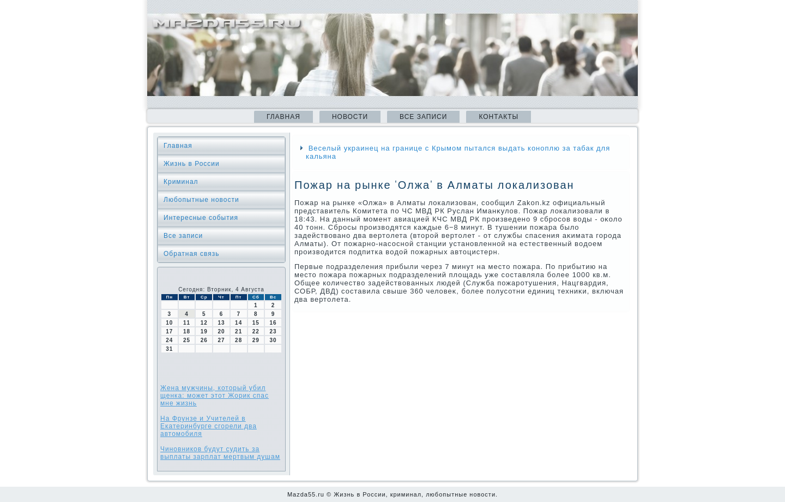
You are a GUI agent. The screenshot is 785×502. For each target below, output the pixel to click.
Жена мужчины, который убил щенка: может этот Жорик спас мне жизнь (214, 395)
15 (255, 323)
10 (169, 323)
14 (238, 323)
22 (255, 331)
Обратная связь (191, 254)
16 (273, 323)
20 (221, 331)
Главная (283, 117)
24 (169, 340)
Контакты (498, 117)
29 (255, 340)
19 (204, 331)
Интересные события (201, 218)
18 (186, 331)
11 (186, 323)
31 (169, 349)
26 (204, 340)
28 (238, 340)
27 (221, 340)
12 (204, 323)
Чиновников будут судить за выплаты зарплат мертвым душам (220, 453)
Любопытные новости (201, 200)
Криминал (181, 182)
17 (169, 331)
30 (273, 340)
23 (273, 331)
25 (186, 340)
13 (221, 323)
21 (238, 331)
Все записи (423, 117)
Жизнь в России (192, 164)
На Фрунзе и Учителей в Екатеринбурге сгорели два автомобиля (208, 426)
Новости (350, 117)
